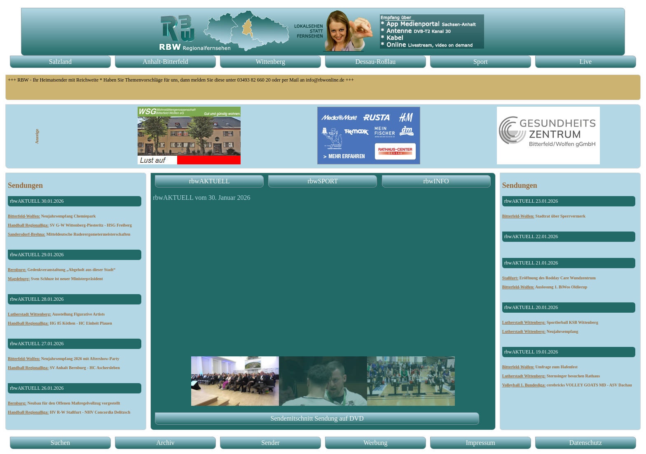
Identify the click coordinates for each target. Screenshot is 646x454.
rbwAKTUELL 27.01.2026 (37, 343)
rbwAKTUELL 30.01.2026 (37, 201)
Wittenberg (270, 61)
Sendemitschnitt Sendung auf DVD (317, 418)
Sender (270, 442)
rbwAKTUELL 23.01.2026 (531, 201)
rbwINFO (436, 181)
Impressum (480, 442)
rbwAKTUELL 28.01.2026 (37, 299)
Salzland (60, 61)
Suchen (60, 442)
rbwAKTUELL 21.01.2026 (531, 263)
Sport (480, 61)
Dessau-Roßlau (375, 61)
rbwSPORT (323, 181)
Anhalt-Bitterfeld (165, 61)
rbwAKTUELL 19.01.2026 (531, 352)
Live (586, 61)
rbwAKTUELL (209, 181)
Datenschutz (585, 442)
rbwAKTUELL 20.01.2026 (531, 307)
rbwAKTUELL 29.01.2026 (37, 254)
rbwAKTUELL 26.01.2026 (37, 388)
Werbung (375, 442)
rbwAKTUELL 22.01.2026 (531, 236)
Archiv (165, 442)
